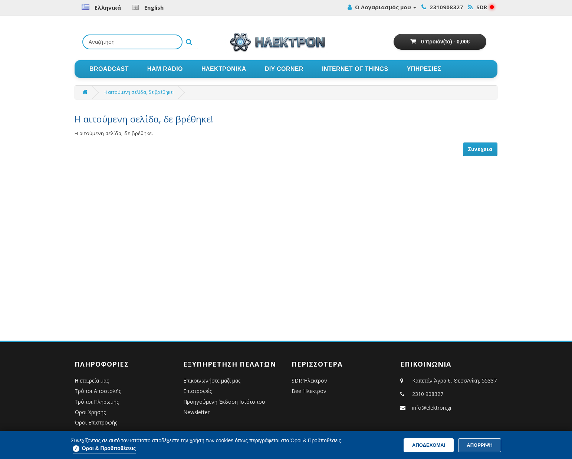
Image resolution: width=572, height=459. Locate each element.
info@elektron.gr (432, 407)
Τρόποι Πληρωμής (97, 401)
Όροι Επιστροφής (96, 422)
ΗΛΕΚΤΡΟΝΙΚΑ (223, 69)
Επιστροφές (197, 390)
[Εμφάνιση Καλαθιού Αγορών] (440, 42)
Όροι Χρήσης (90, 412)
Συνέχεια (480, 149)
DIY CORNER (284, 69)
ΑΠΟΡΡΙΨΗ (480, 445)
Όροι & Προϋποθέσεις (104, 448)
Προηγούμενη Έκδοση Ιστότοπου (224, 401)
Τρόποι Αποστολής (98, 390)
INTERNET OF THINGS (355, 69)
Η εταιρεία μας (92, 380)
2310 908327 (427, 393)
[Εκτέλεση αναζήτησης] (189, 42)
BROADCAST (109, 69)
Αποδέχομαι (428, 445)
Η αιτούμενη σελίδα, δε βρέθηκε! (138, 92)
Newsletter (196, 412)
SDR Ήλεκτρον (309, 380)
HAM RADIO (165, 69)
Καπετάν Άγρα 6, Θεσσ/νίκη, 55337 (448, 380)
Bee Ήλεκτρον (309, 390)
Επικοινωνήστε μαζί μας (211, 380)
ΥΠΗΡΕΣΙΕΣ (424, 69)
